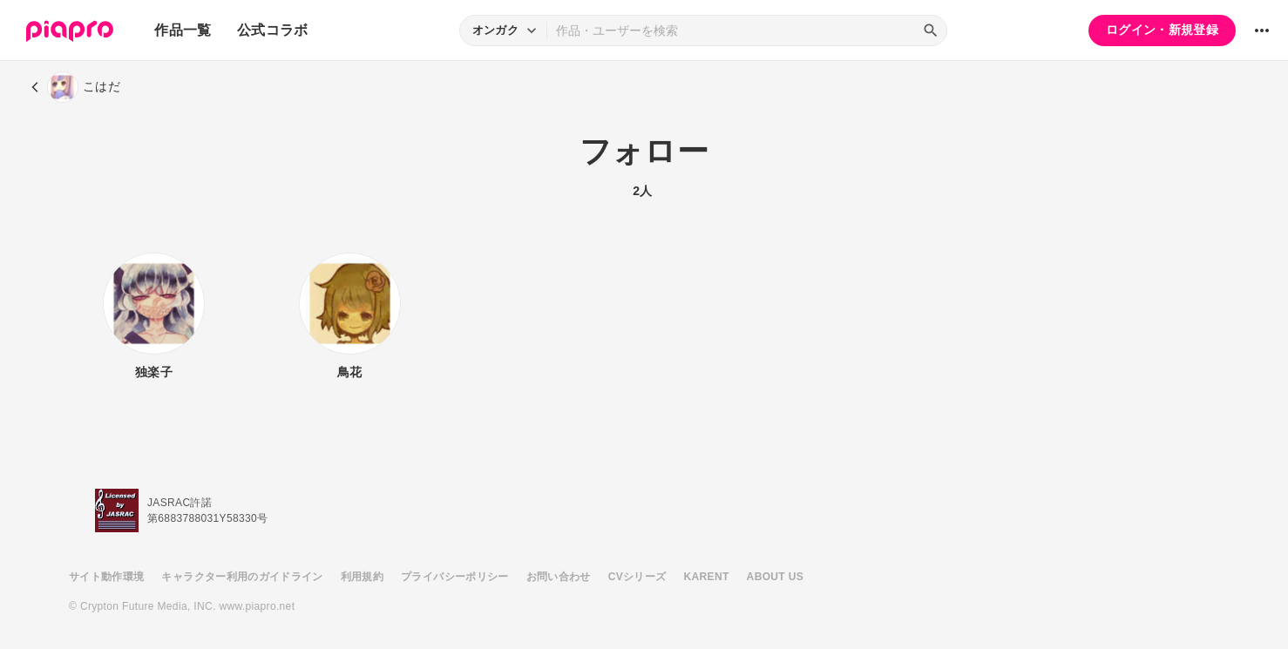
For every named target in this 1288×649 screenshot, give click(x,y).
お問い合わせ (558, 577)
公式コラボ (272, 30)
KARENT (706, 577)
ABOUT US (775, 577)
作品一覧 (182, 30)
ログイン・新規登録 (1162, 30)
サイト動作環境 (106, 577)
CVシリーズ (637, 577)
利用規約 (362, 577)
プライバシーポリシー (455, 577)
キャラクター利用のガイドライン (241, 577)
